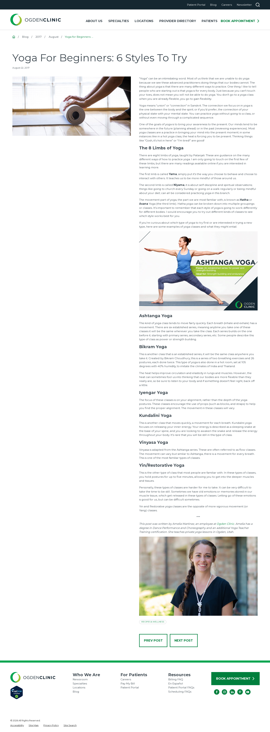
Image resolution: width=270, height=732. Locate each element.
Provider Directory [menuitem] (177, 21)
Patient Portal (196, 4)
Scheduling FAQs (179, 691)
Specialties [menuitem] (118, 21)
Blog (213, 4)
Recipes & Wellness (152, 622)
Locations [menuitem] (144, 21)
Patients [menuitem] (209, 21)
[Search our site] (258, 5)
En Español (175, 683)
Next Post (183, 640)
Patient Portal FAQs (181, 687)
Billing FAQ (175, 679)
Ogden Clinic (225, 523)
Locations (79, 687)
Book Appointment (240, 21)
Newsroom (80, 679)
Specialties (80, 683)
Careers (226, 4)
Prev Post (153, 640)
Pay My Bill (128, 683)
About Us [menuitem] (94, 21)
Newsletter (244, 4)
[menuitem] (17, 725)
